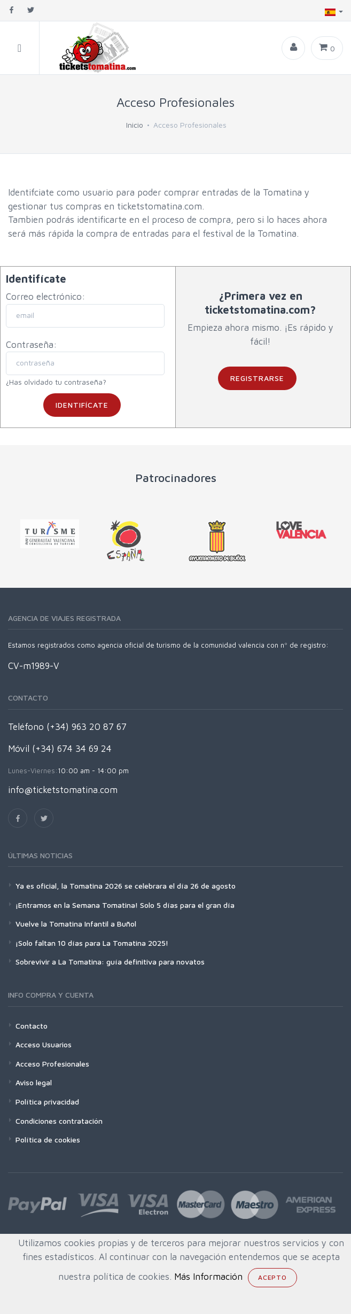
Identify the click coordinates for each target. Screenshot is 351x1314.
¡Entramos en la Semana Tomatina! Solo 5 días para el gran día (125, 904)
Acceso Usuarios (43, 1044)
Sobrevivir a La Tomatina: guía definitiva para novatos (110, 961)
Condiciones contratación (59, 1120)
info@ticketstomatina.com (63, 789)
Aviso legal (33, 1082)
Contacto (31, 1025)
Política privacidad (47, 1101)
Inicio (134, 124)
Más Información (208, 1276)
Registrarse (257, 378)
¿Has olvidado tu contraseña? (56, 381)
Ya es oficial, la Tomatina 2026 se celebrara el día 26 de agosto (125, 885)
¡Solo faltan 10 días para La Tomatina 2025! (91, 942)
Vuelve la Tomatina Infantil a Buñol (75, 923)
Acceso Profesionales (52, 1063)
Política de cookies (47, 1139)
